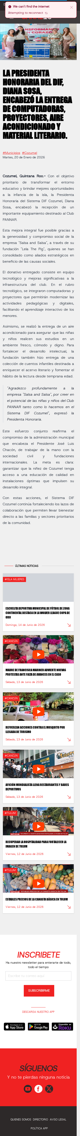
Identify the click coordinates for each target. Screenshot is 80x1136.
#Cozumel (29, 151)
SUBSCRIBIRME (39, 990)
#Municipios (11, 151)
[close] (72, 7)
